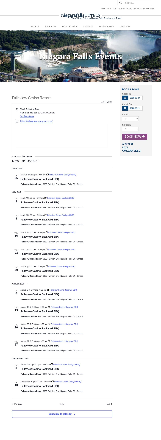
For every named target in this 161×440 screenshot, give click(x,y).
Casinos (88, 26)
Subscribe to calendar (60, 414)
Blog (129, 8)
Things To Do (106, 26)
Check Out (127, 104)
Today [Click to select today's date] (61, 404)
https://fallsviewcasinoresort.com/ (36, 121)
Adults (125, 114)
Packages (50, 26)
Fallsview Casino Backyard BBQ (40, 179)
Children (126, 124)
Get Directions (27, 116)
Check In (126, 93)
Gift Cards (119, 8)
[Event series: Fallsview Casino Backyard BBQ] (61, 175)
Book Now (135, 137)
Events (138, 8)
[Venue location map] (62, 135)
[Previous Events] (17, 404)
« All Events (106, 102)
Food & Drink (69, 26)
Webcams (148, 8)
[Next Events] (109, 404)
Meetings (106, 8)
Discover (125, 26)
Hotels (80, 15)
